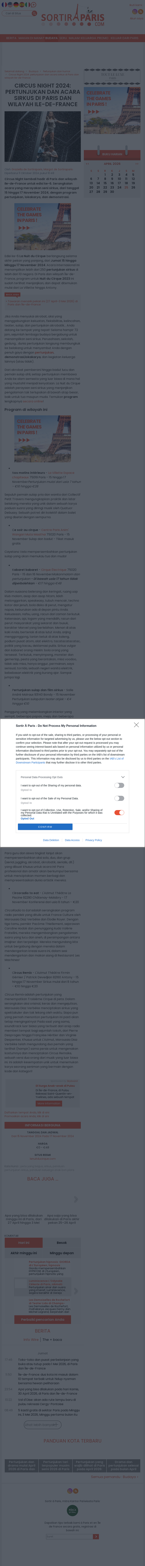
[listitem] (72, 777)
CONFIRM (45, 826)
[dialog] (72, 783)
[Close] (137, 726)
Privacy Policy (94, 840)
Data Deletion (51, 840)
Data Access (72, 840)
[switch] (119, 785)
